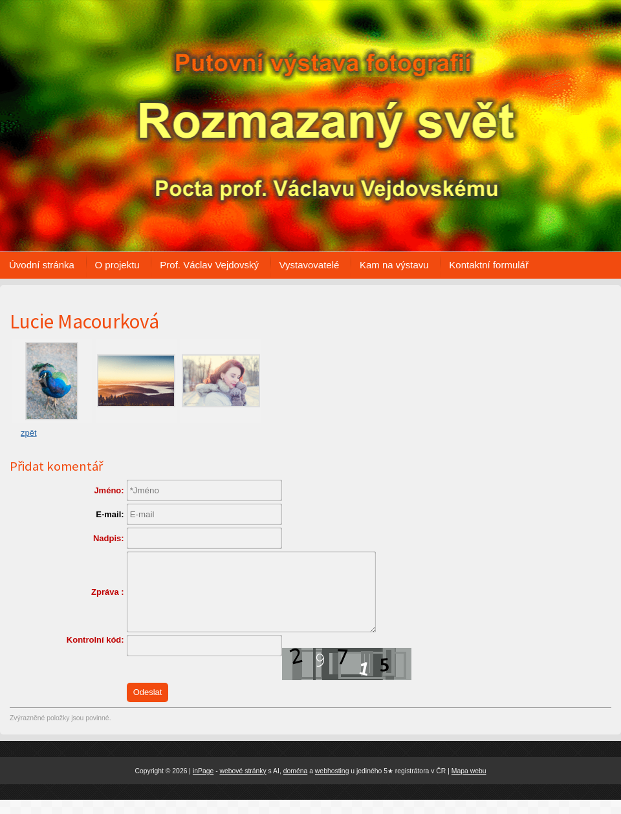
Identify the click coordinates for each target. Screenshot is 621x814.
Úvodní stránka (41, 264)
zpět (29, 433)
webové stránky (243, 784)
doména (295, 784)
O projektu (117, 264)
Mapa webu (469, 784)
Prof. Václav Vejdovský (209, 264)
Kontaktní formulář (488, 264)
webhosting (332, 784)
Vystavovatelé (309, 264)
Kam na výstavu (394, 264)
